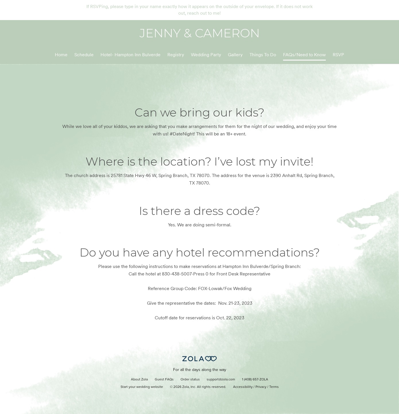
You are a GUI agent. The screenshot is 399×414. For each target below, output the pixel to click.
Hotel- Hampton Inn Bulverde (130, 54)
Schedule (84, 54)
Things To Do (262, 54)
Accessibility (243, 387)
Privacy (260, 387)
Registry (175, 54)
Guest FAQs (164, 379)
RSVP (338, 54)
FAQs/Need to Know (304, 54)
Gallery (235, 54)
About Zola (139, 379)
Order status (190, 379)
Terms (274, 387)
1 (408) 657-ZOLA (255, 379)
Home (61, 54)
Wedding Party (206, 54)
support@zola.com (221, 379)
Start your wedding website (142, 387)
